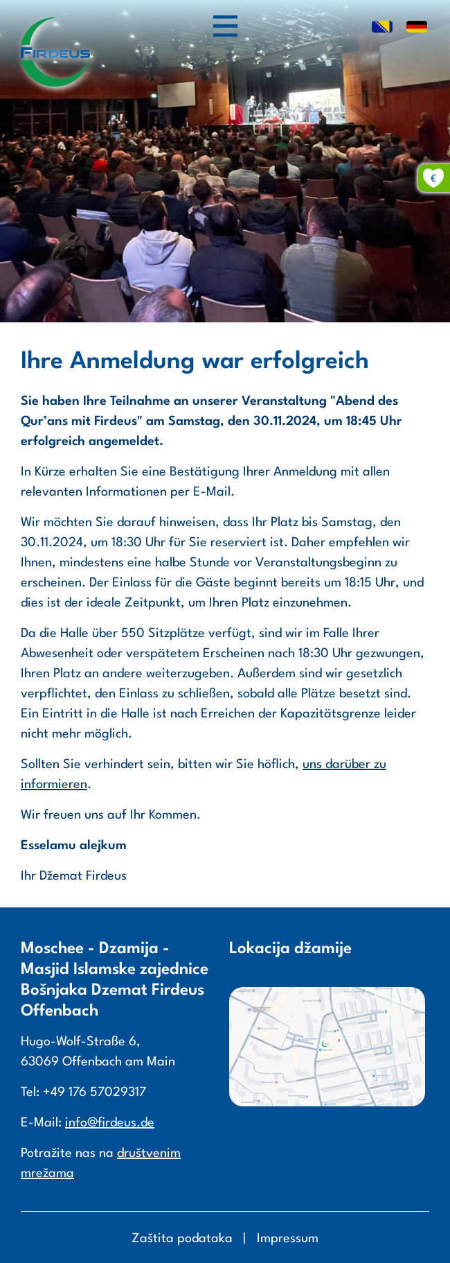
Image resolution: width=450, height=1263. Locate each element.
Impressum (287, 1238)
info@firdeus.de (109, 1123)
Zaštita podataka (182, 1238)
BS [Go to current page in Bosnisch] (382, 28)
